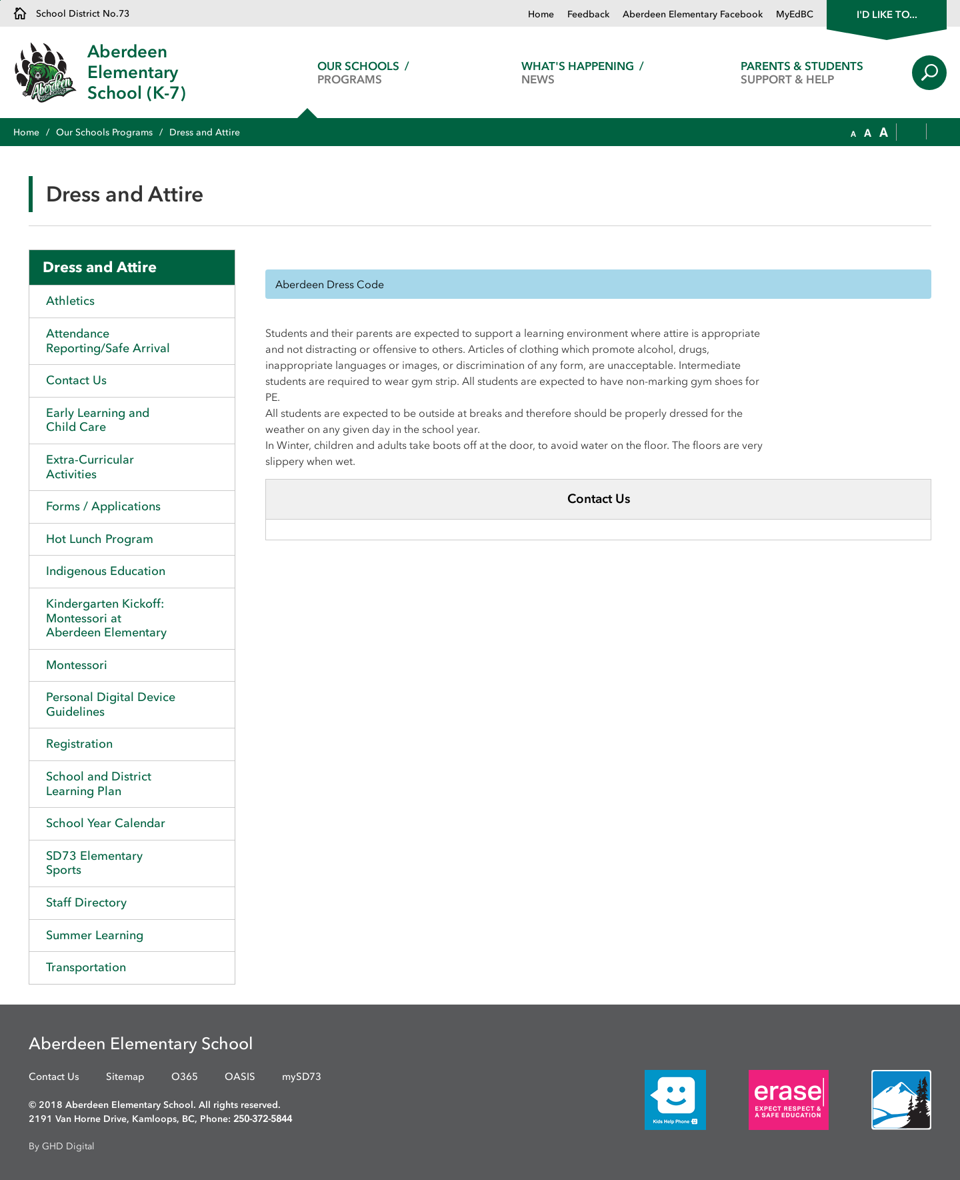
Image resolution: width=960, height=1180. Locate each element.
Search (929, 72)
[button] (853, 132)
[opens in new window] (655, 1099)
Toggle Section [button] (221, 381)
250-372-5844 (262, 1119)
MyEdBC (794, 14)
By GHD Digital (62, 1146)
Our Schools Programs (104, 132)
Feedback (588, 14)
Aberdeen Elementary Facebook (693, 14)
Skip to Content (0, 0)
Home (541, 14)
